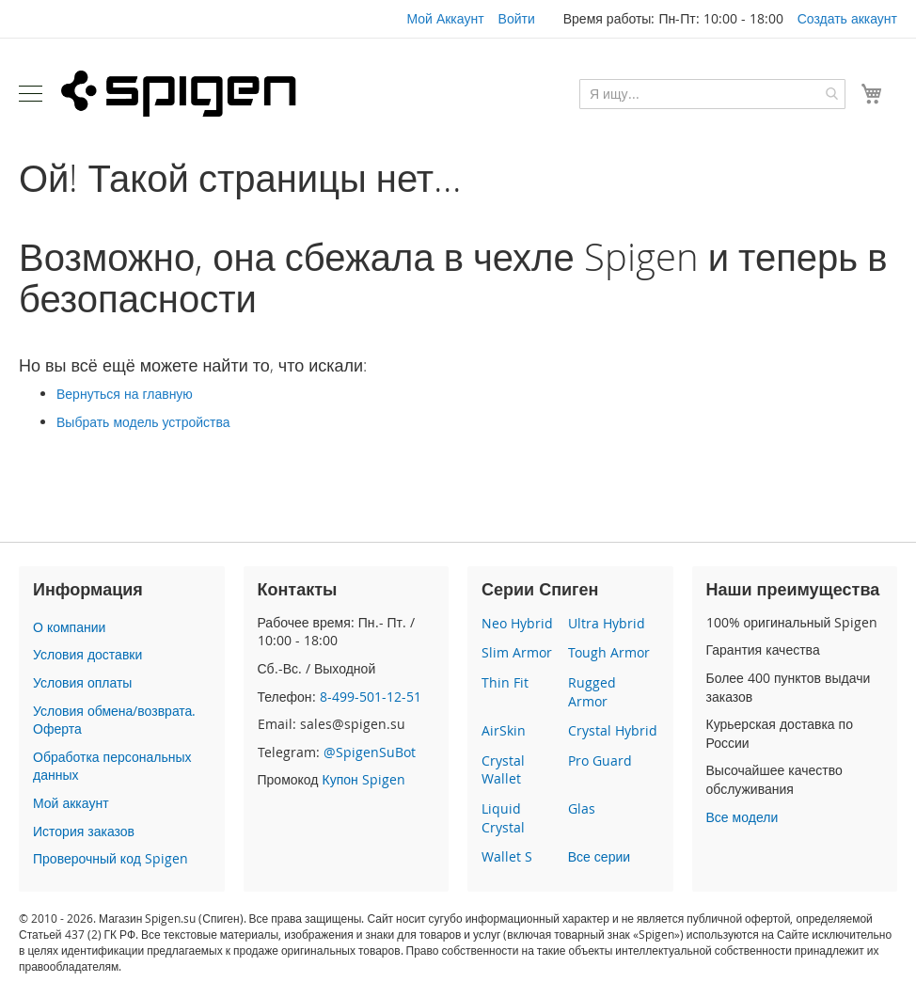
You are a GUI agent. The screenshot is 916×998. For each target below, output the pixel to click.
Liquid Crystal (503, 818)
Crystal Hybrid (612, 730)
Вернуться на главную (124, 394)
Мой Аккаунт (444, 18)
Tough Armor (609, 652)
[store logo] (178, 93)
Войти (516, 18)
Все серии (599, 856)
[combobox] (712, 94)
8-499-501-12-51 (370, 696)
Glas (581, 808)
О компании (69, 627)
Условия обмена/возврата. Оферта (114, 720)
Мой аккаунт (71, 803)
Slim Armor (517, 652)
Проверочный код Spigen (110, 858)
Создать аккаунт (847, 18)
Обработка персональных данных (112, 766)
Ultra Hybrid (606, 623)
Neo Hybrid (517, 623)
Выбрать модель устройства (143, 422)
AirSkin (504, 730)
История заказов (83, 831)
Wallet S (507, 856)
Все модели (742, 817)
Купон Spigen (363, 779)
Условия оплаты (82, 682)
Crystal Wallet (503, 770)
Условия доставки (87, 654)
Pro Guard (600, 760)
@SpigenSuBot (370, 752)
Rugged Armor (592, 691)
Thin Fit (505, 682)
